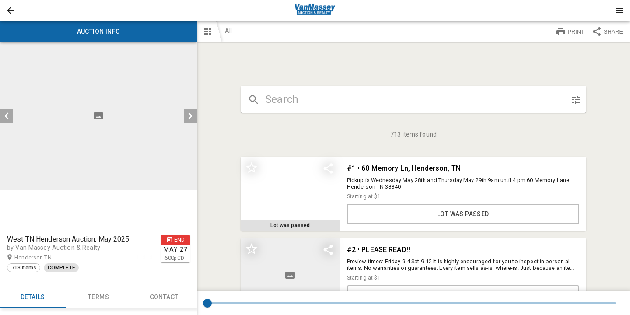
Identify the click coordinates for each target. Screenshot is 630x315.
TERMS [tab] (98, 297)
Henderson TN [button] (41, 258)
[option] (98, 116)
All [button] (228, 31)
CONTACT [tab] (164, 297)
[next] (190, 115)
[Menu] (619, 10)
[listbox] (98, 116)
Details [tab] (33, 297)
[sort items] (575, 99)
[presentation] (315, 10)
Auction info (98, 31)
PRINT (570, 31)
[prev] (6, 115)
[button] (10, 10)
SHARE (607, 31)
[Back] (10, 10)
